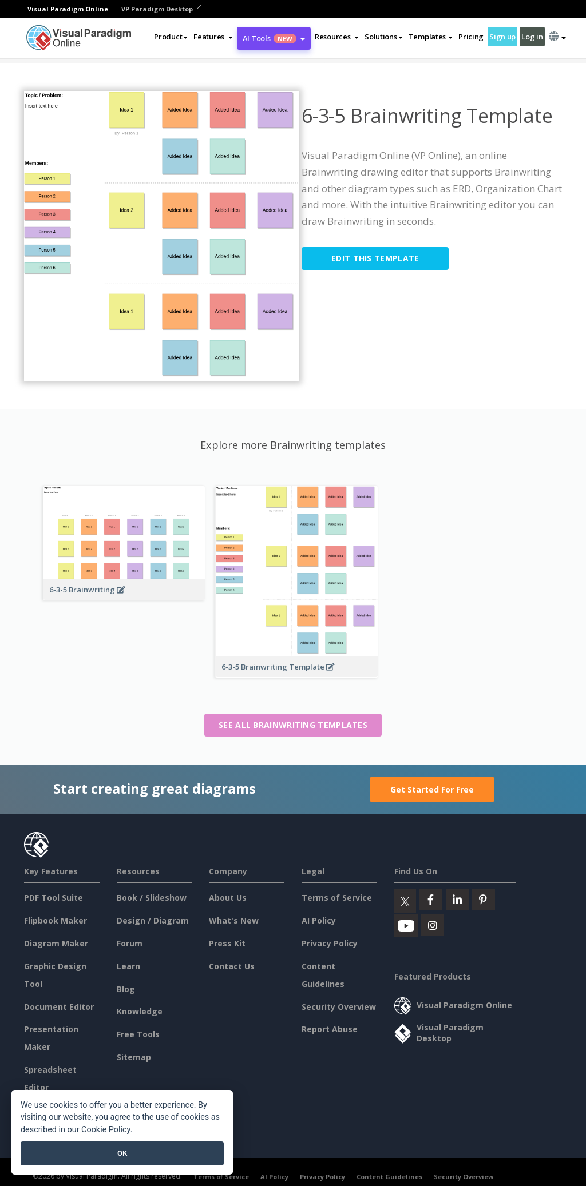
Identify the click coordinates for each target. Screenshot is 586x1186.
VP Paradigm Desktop (161, 9)
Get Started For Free (432, 789)
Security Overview (339, 1006)
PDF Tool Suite (53, 897)
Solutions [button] (383, 36)
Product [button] (171, 36)
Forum (129, 943)
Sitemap (134, 1057)
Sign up (502, 36)
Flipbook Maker (55, 920)
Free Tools (138, 1034)
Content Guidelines (389, 1176)
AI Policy (319, 920)
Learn (128, 966)
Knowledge (140, 1011)
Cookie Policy (105, 1130)
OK (122, 1153)
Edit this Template (375, 258)
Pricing (471, 36)
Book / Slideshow (152, 897)
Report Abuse (330, 1029)
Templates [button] (431, 36)
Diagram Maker (56, 943)
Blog (126, 989)
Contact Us (232, 966)
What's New (234, 920)
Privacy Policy (330, 943)
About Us (228, 897)
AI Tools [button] (274, 38)
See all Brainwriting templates (293, 724)
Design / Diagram (153, 920)
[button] (213, 36)
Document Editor (59, 1006)
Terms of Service (337, 897)
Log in (532, 36)
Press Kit (227, 943)
